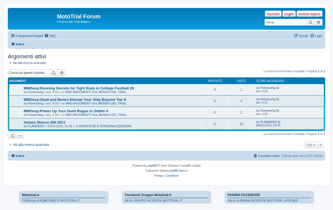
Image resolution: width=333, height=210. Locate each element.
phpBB (152, 165)
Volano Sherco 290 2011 (44, 122)
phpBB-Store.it (179, 170)
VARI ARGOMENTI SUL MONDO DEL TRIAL (95, 92)
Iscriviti (273, 13)
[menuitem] (49, 35)
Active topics (309, 13)
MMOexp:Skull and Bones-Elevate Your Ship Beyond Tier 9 (75, 100)
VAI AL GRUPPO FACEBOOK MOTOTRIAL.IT (153, 200)
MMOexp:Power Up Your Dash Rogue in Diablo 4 (66, 111)
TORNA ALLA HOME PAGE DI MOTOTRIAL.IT (51, 200)
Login (289, 13)
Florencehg (35, 92)
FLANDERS (36, 126)
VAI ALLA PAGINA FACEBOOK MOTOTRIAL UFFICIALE (263, 200)
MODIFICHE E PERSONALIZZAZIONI (105, 126)
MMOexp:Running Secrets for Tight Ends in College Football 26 (79, 88)
